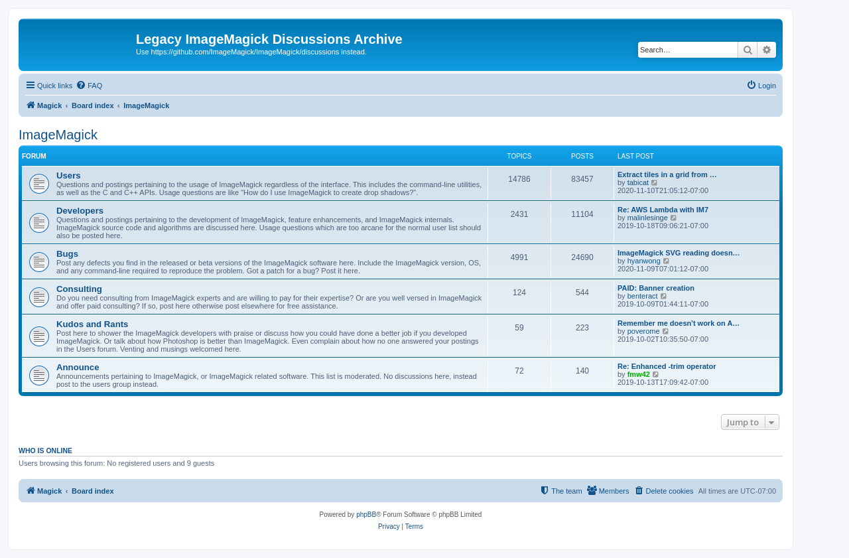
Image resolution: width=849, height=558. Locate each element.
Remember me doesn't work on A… (679, 323)
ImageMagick (58, 134)
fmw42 (638, 374)
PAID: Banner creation (656, 288)
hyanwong (644, 261)
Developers (79, 211)
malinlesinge (647, 218)
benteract (642, 296)
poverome (643, 331)
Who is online (45, 450)
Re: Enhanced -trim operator (667, 366)
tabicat (638, 182)
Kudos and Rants (92, 324)
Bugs (67, 254)
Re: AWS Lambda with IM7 (663, 210)
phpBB (366, 514)
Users (68, 175)
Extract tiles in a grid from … (667, 174)
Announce (77, 367)
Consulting (79, 289)
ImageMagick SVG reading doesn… (679, 253)
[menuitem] (89, 86)
